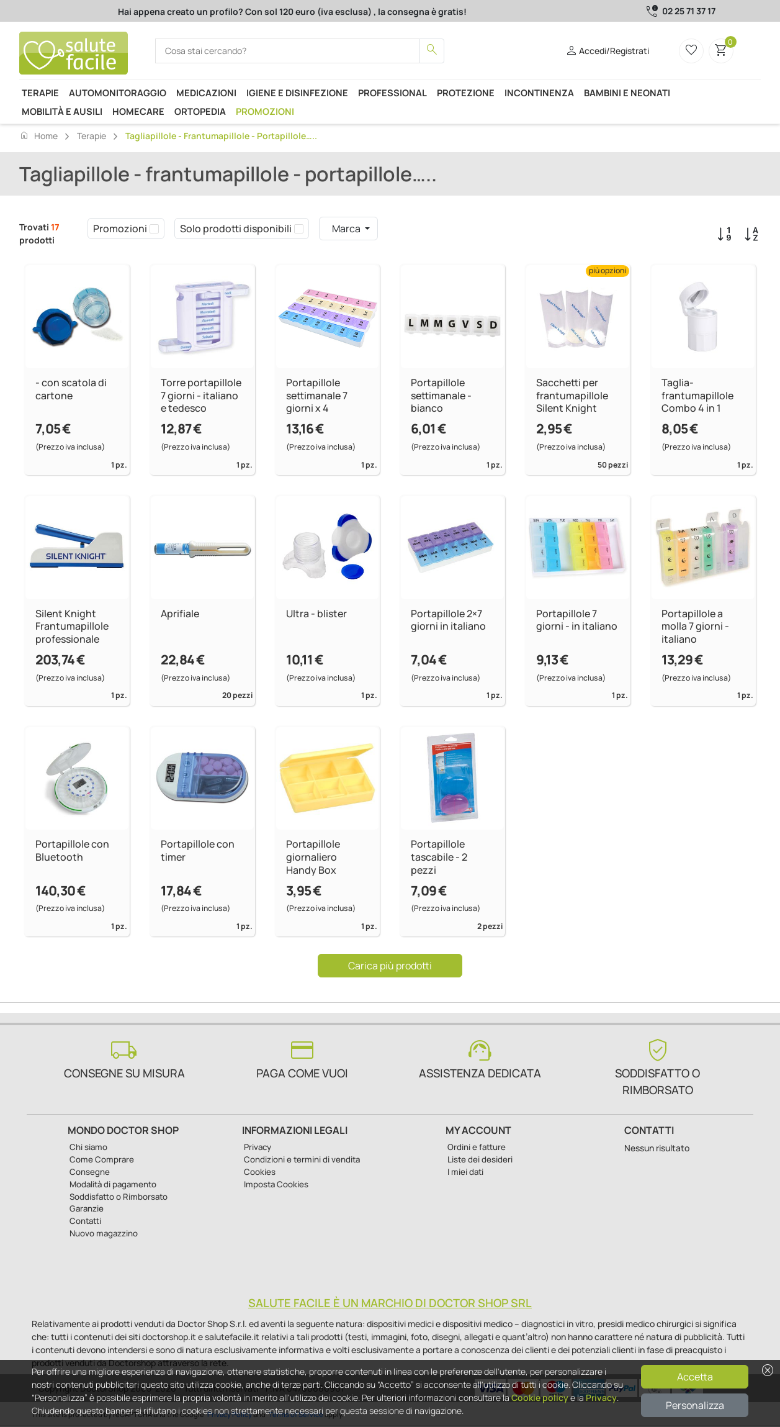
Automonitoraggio (117, 92)
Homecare (138, 111)
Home (38, 135)
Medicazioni (206, 92)
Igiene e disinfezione (297, 92)
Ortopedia (200, 111)
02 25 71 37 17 (688, 11)
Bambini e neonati (627, 92)
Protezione (466, 92)
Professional (392, 92)
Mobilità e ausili (62, 111)
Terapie (40, 92)
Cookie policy (539, 1397)
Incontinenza (539, 92)
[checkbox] (154, 228)
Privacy (601, 1397)
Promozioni (265, 111)
